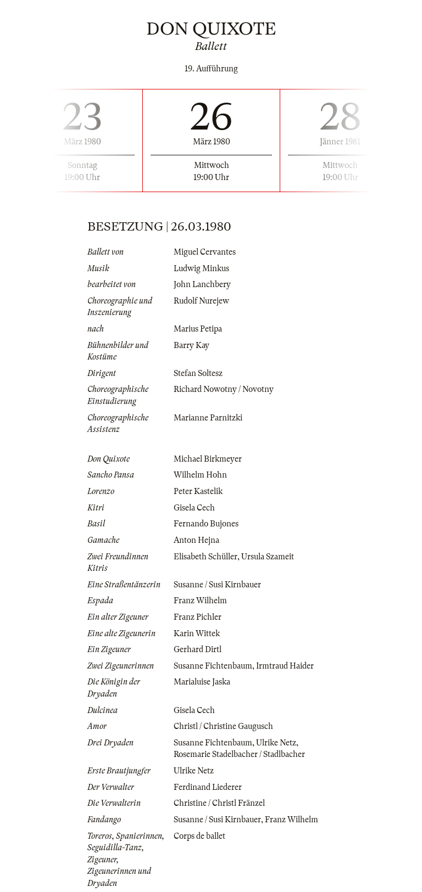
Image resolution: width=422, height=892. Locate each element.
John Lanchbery (202, 284)
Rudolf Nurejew (201, 300)
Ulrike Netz (276, 742)
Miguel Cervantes (205, 252)
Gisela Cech (194, 507)
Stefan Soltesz (198, 373)
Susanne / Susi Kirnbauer (217, 584)
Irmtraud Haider (285, 665)
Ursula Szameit (267, 556)
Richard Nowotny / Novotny (224, 389)
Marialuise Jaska (202, 681)
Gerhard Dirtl (197, 649)
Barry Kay (191, 345)
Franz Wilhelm (200, 600)
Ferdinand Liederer (208, 787)
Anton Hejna (196, 540)
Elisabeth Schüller (205, 556)
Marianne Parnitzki (208, 417)
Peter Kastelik (198, 491)
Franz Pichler (197, 617)
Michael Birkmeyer (208, 459)
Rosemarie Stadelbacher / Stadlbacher (239, 754)
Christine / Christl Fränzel (219, 803)
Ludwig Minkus (201, 268)
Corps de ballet (199, 836)
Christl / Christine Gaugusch (223, 726)
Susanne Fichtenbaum (213, 665)
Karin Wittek (197, 633)
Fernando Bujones (206, 523)
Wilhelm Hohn (200, 474)
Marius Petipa (198, 328)
